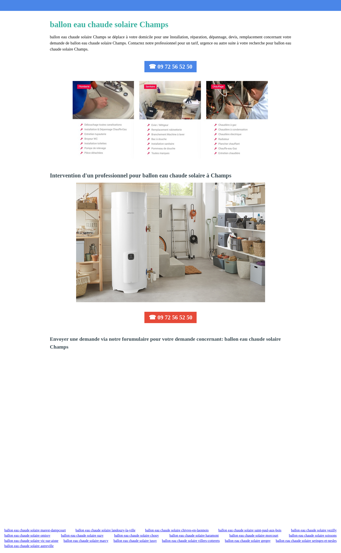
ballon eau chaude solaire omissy (27, 535)
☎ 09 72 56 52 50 (170, 66)
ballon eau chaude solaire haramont (194, 535)
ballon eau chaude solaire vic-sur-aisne (31, 541)
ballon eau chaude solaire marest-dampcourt (35, 530)
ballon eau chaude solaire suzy (82, 535)
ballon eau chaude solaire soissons (313, 535)
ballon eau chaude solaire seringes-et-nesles (306, 541)
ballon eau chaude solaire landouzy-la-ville (105, 530)
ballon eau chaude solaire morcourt (253, 535)
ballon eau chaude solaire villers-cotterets (191, 541)
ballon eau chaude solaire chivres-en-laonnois (177, 530)
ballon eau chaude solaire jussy (135, 541)
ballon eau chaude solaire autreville (29, 546)
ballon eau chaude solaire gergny (248, 541)
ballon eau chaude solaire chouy (136, 535)
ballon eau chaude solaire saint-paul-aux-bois (249, 530)
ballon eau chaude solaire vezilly (314, 530)
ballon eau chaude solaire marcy (86, 541)
